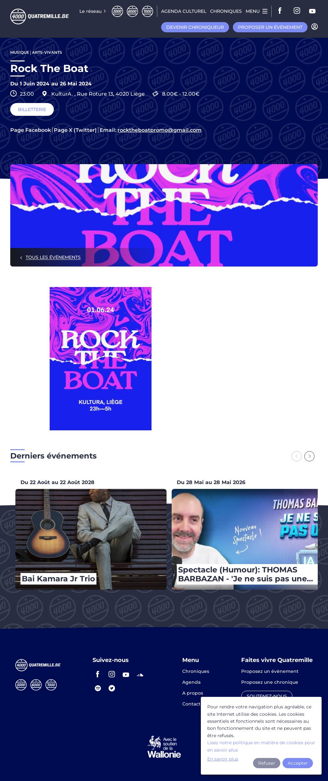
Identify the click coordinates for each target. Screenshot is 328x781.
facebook (282, 11)
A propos (192, 693)
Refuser (266, 763)
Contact (191, 704)
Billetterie (32, 109)
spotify (98, 688)
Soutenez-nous (267, 696)
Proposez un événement (270, 671)
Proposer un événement (270, 27)
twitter (112, 688)
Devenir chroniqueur (195, 27)
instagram (297, 11)
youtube (313, 11)
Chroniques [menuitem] (226, 11)
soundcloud (140, 674)
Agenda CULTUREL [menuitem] (183, 11)
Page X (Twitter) (75, 130)
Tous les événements (53, 257)
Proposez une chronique (269, 682)
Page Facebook (30, 130)
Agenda (191, 682)
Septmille (147, 11)
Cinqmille (117, 11)
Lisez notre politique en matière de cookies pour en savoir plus (261, 746)
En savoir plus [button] (222, 759)
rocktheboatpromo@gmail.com (159, 130)
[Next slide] (309, 456)
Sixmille (132, 11)
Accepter (298, 763)
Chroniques (195, 671)
